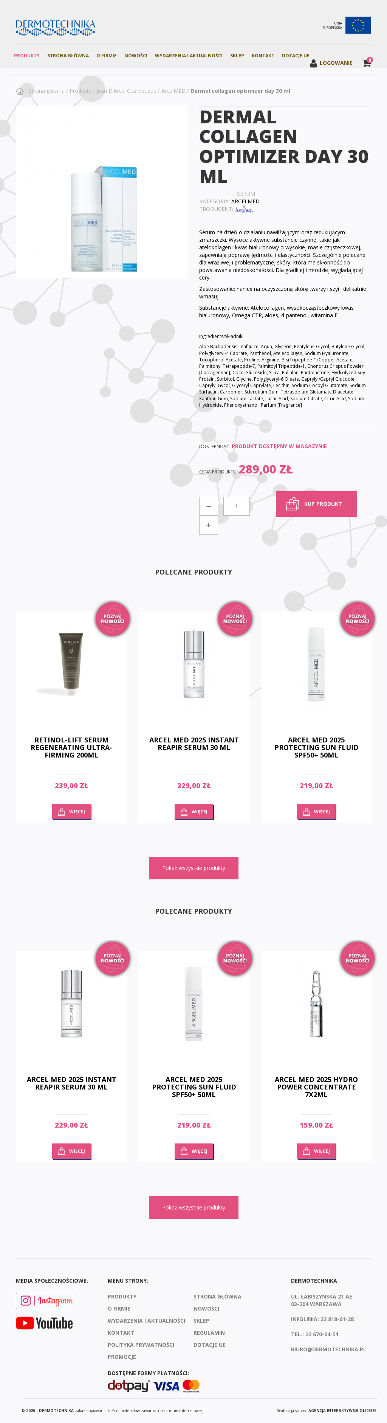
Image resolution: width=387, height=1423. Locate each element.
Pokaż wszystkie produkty (193, 867)
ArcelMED (173, 90)
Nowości (135, 55)
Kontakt (263, 55)
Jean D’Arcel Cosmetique (126, 90)
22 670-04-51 (322, 1334)
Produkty (27, 55)
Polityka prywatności (141, 1344)
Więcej (77, 811)
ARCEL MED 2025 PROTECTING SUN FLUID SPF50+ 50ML (316, 747)
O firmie (106, 55)
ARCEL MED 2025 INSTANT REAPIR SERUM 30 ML (194, 743)
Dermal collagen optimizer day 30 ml (240, 90)
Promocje (122, 1356)
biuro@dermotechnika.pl (328, 1349)
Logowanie (331, 62)
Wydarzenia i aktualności (189, 55)
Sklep (237, 55)
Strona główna (46, 90)
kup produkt (323, 503)
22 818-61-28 (337, 1319)
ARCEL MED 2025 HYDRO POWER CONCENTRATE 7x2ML (316, 1087)
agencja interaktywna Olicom (342, 1410)
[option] (71, 722)
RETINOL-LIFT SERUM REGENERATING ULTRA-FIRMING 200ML (71, 747)
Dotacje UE (296, 55)
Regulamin (209, 1332)
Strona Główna (68, 55)
